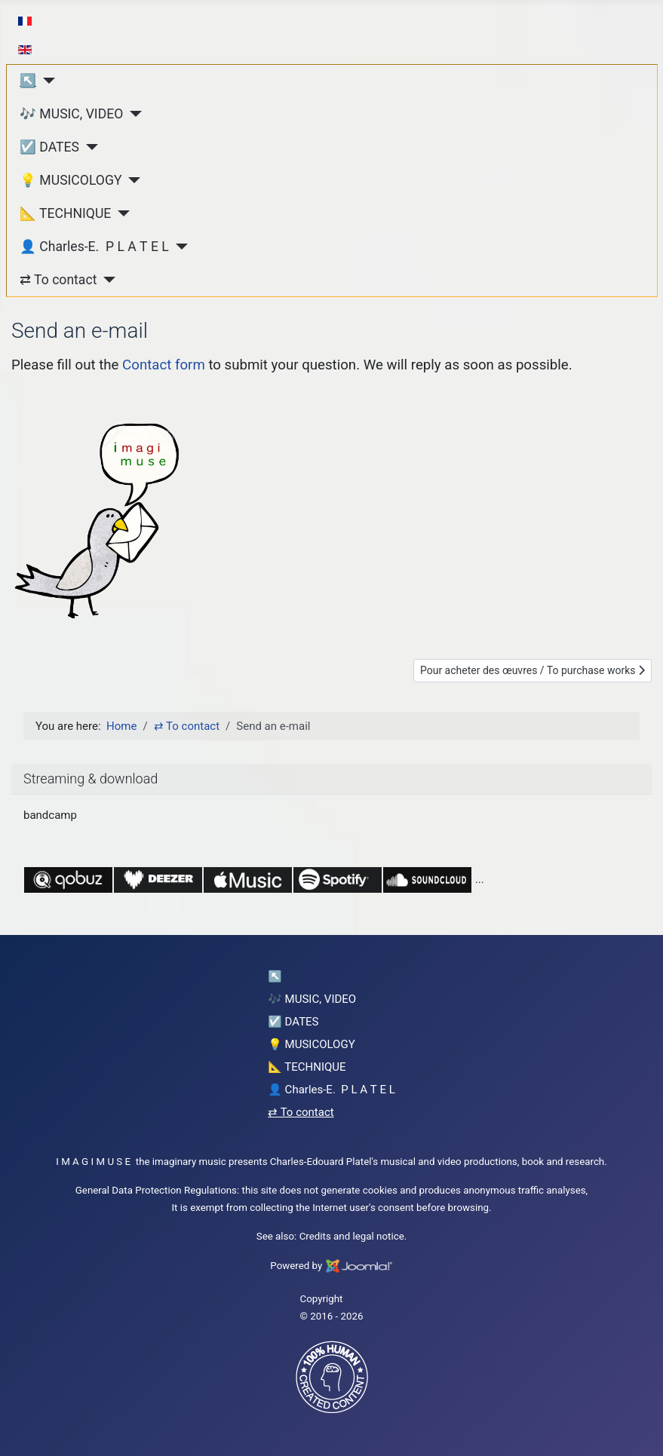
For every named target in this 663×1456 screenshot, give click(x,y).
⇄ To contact (58, 279)
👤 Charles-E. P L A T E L (94, 246)
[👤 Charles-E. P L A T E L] (178, 247)
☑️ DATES (49, 147)
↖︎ (28, 80)
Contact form (163, 365)
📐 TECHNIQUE (65, 213)
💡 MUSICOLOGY (70, 180)
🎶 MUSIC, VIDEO (71, 113)
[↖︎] (45, 81)
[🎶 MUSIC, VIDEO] (132, 114)
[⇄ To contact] (106, 280)
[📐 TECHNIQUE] (120, 213)
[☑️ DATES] (88, 147)
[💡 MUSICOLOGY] (131, 180)
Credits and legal (336, 1236)
